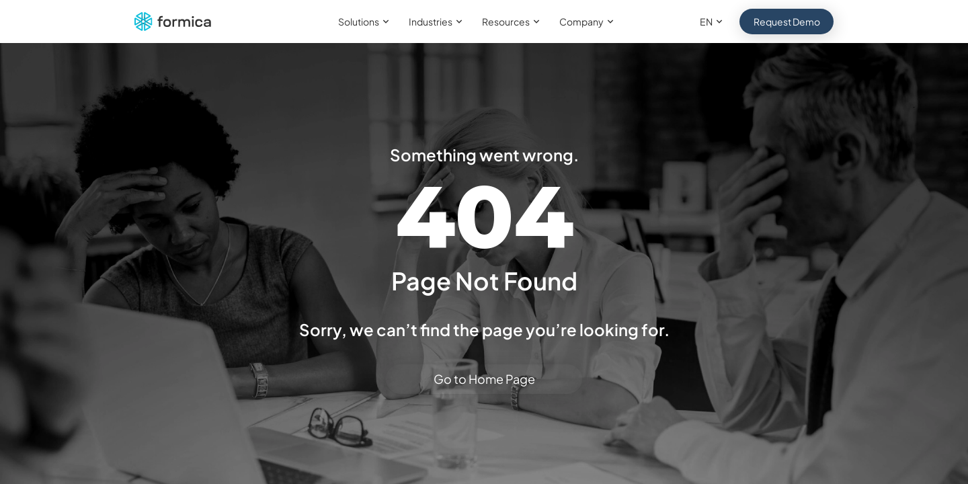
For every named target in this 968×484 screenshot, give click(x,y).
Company (588, 21)
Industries (437, 21)
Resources (512, 21)
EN (713, 21)
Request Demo (787, 21)
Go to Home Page (484, 379)
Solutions (365, 21)
